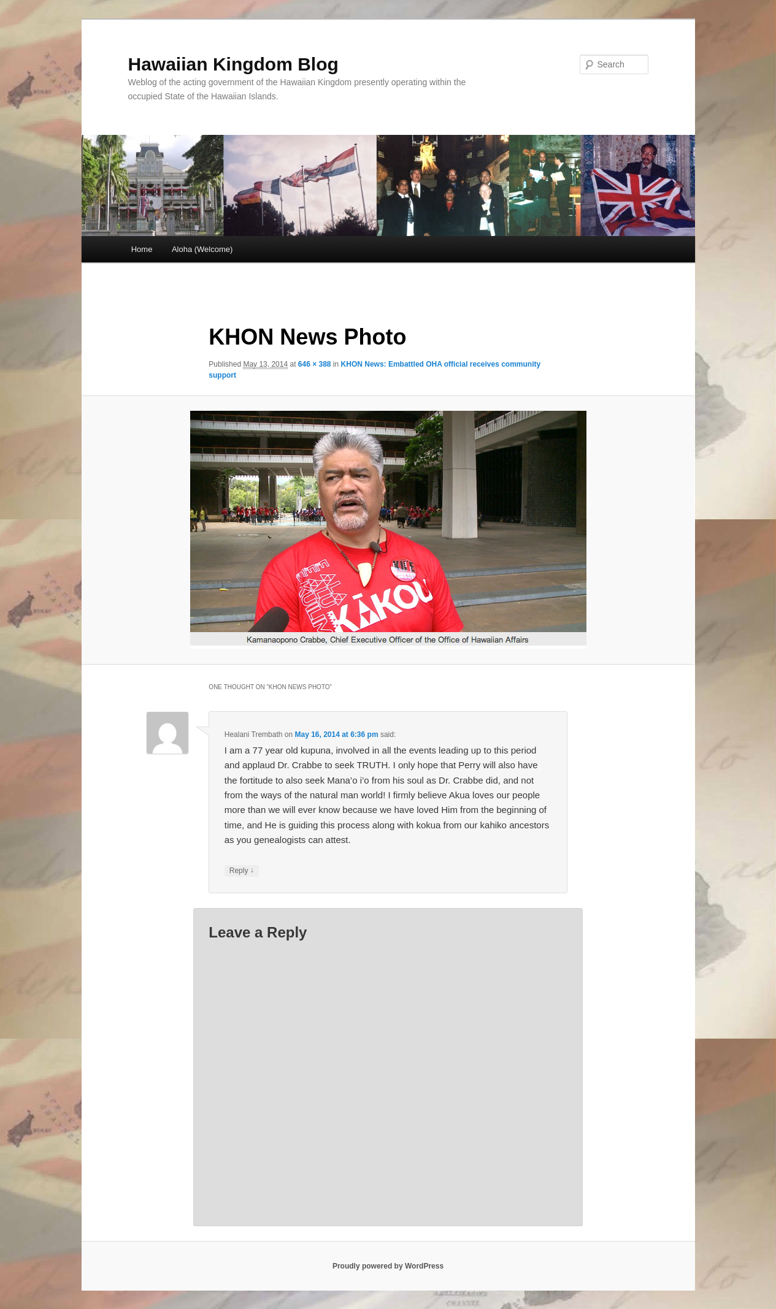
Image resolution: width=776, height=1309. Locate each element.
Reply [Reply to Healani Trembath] (241, 871)
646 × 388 (314, 364)
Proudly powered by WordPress (388, 1266)
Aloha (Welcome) (202, 249)
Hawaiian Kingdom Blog (233, 64)
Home (142, 249)
